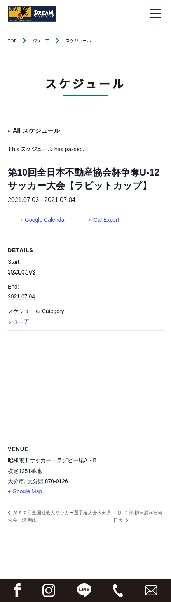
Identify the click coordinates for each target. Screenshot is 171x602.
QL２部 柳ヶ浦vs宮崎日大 (137, 516)
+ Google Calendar (43, 220)
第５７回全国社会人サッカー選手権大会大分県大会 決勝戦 (59, 516)
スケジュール (78, 40)
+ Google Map (25, 491)
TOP (12, 40)
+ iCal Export (103, 220)
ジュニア (41, 40)
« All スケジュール (34, 130)
